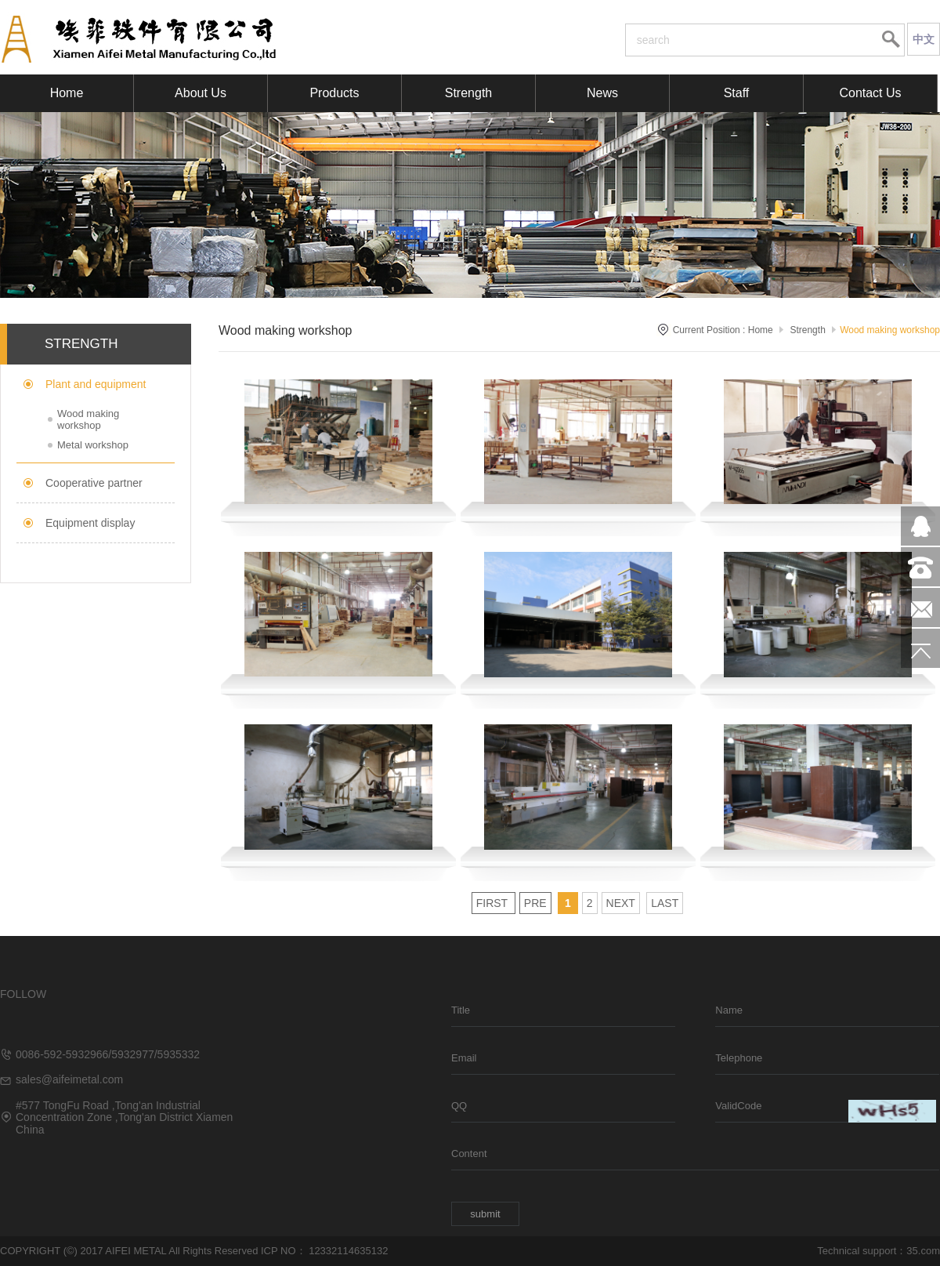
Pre (535, 903)
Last (664, 903)
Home (67, 93)
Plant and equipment (95, 384)
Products (334, 93)
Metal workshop (92, 445)
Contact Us (870, 93)
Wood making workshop (88, 419)
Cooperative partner (94, 483)
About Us (200, 93)
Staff (737, 93)
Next (620, 903)
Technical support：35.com (878, 1251)
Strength (468, 93)
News (602, 93)
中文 (924, 39)
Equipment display (90, 523)
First (493, 903)
